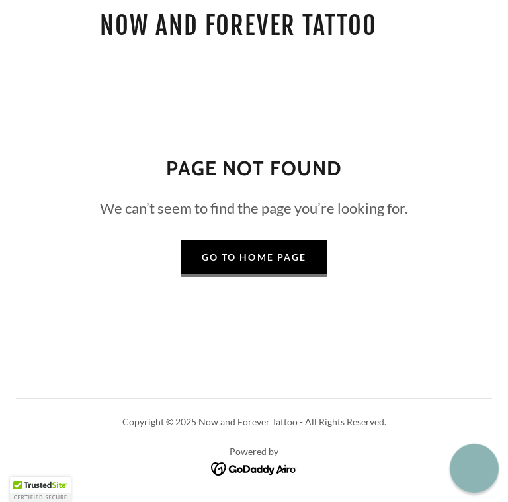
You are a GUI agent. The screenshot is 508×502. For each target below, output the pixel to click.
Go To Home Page (254, 257)
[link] (238, 30)
